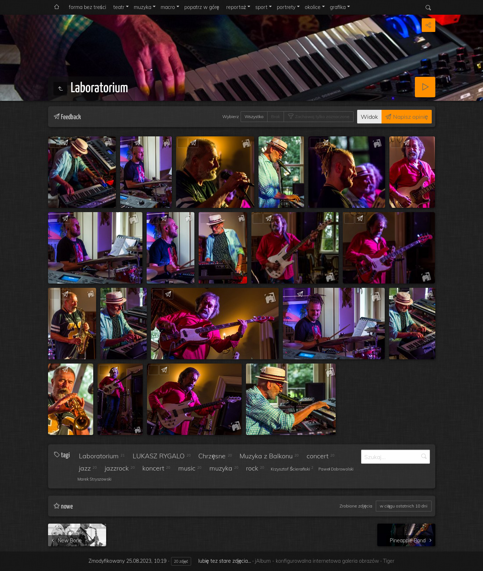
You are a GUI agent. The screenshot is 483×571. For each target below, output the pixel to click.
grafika (338, 7)
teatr (118, 7)
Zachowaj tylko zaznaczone (322, 116)
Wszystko (254, 116)
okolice (313, 7)
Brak (275, 116)
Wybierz (230, 116)
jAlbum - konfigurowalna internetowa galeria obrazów (317, 561)
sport (261, 7)
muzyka (142, 7)
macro (168, 7)
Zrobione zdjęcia (356, 506)
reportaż (236, 7)
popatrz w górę (201, 7)
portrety (286, 7)
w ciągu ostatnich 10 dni (404, 506)
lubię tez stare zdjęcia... (224, 561)
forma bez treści (87, 7)
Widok (369, 116)
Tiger (388, 561)
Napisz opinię (410, 116)
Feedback (280, 142)
